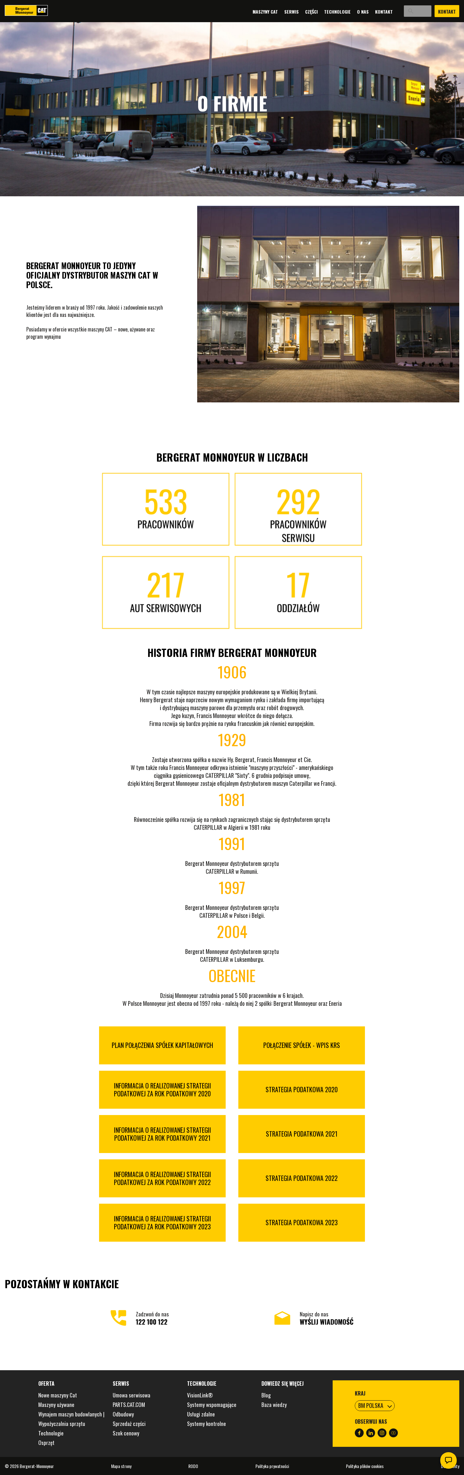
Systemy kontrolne (206, 1424)
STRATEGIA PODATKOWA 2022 (302, 1178)
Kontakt (370, 11)
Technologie (323, 11)
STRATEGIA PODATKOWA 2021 (301, 1134)
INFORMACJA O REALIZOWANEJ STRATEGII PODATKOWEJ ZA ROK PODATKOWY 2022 (162, 1178)
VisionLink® (200, 1395)
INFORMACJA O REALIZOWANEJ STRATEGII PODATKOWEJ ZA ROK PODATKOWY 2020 (162, 1090)
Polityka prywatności (272, 1466)
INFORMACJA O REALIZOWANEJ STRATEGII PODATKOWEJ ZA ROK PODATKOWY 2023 (162, 1223)
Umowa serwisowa (131, 1395)
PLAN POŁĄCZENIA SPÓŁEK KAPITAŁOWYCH (162, 1045)
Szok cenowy (126, 1433)
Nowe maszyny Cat (57, 1395)
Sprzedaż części (129, 1424)
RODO (193, 1466)
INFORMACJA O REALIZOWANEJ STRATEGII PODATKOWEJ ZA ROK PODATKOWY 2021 (162, 1134)
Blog (266, 1395)
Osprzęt (46, 1443)
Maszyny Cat (251, 11)
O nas (349, 11)
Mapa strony (121, 1466)
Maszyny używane (56, 1405)
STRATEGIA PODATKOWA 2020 (302, 1090)
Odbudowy (123, 1414)
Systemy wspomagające (211, 1405)
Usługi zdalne (201, 1414)
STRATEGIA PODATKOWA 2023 (302, 1222)
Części (298, 11)
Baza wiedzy (274, 1405)
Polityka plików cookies (365, 1466)
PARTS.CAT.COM (129, 1405)
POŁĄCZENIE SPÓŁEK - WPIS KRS (301, 1045)
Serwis (278, 11)
